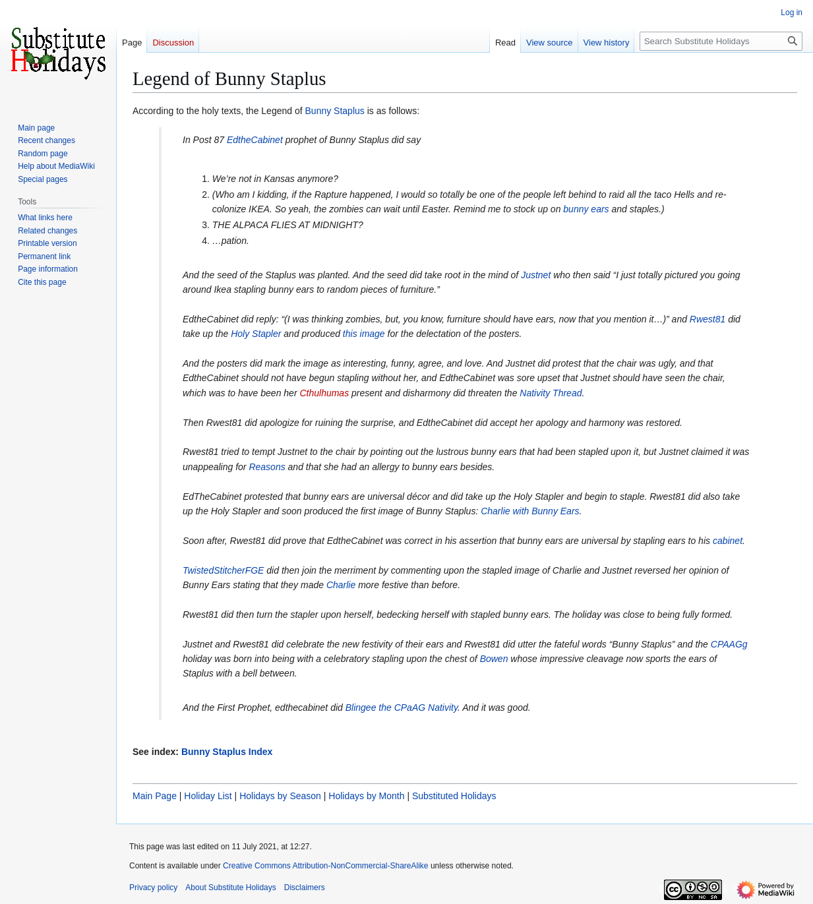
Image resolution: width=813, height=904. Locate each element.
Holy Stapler (256, 333)
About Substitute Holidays (230, 887)
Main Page (155, 796)
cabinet (727, 540)
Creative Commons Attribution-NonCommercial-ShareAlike (325, 865)
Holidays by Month (366, 796)
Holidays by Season (280, 796)
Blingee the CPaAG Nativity (402, 707)
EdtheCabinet (255, 140)
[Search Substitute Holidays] (721, 41)
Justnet (536, 275)
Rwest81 (707, 319)
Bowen (494, 658)
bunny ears (586, 209)
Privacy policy (153, 887)
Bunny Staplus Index (226, 751)
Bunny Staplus (335, 110)
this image (364, 333)
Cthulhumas (324, 393)
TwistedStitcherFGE (223, 570)
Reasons (267, 467)
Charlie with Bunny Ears (530, 511)
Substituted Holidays (454, 796)
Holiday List (207, 796)
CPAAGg (729, 644)
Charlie (340, 585)
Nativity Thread (551, 393)
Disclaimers (304, 887)
